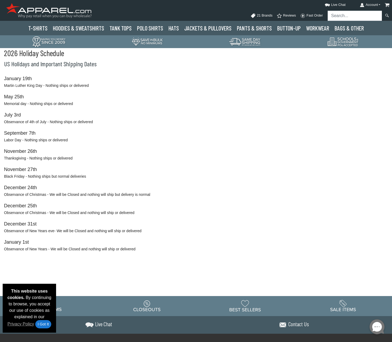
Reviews (286, 15)
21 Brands (261, 15)
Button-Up (289, 28)
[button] (330, 4)
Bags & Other (349, 28)
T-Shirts (38, 28)
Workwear (317, 28)
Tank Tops (120, 28)
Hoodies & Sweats (78, 28)
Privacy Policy (20, 324)
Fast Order (311, 15)
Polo (150, 28)
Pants (254, 28)
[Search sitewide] (355, 16)
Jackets (208, 28)
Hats (173, 28)
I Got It (43, 324)
